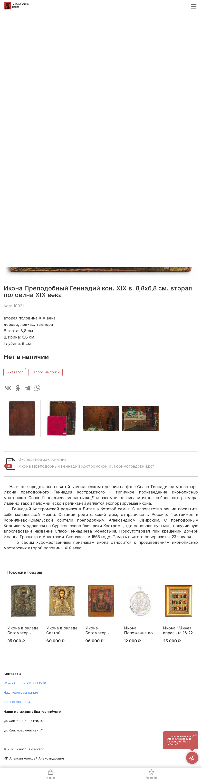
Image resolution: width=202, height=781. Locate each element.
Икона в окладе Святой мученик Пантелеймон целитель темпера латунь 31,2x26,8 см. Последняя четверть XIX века (61, 631)
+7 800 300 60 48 (18, 702)
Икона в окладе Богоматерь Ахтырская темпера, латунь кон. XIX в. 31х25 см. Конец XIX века (22, 631)
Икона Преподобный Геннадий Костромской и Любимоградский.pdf (86, 466)
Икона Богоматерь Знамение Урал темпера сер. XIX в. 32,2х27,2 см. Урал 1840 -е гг (100, 631)
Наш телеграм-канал (21, 692)
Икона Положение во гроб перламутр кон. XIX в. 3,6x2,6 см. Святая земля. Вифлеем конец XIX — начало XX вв (139, 631)
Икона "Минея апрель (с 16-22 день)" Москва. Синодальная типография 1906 (178, 631)
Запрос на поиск (45, 372)
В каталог (15, 372)
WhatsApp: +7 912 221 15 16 (25, 683)
